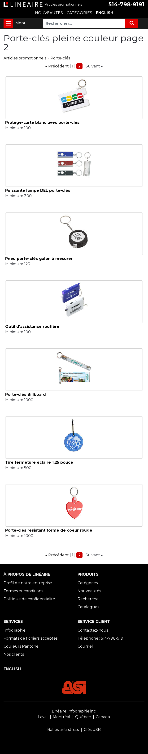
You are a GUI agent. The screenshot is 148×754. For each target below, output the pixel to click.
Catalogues (88, 607)
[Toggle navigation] (8, 23)
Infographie (15, 630)
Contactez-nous (93, 630)
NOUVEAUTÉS (49, 13)
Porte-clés (60, 58)
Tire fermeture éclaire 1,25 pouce (39, 462)
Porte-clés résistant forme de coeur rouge (48, 530)
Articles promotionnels (25, 58)
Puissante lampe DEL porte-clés (37, 190)
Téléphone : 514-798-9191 (101, 638)
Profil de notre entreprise (28, 583)
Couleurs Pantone (21, 646)
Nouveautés (89, 591)
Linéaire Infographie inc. (74, 711)
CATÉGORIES (79, 13)
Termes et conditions (23, 591)
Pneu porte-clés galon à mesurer (39, 258)
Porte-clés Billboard (25, 394)
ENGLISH (104, 13)
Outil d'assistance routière (32, 326)
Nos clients (14, 654)
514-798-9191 (126, 4)
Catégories (88, 583)
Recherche (88, 599)
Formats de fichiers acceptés (30, 638)
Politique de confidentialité (29, 599)
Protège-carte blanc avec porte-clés (42, 122)
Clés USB (92, 729)
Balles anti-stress (63, 729)
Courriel (85, 646)
